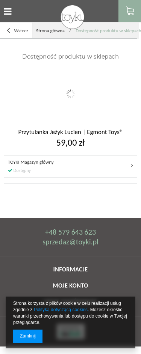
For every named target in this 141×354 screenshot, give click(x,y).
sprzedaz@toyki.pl (70, 241)
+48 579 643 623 (70, 232)
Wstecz (17, 30)
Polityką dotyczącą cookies (61, 309)
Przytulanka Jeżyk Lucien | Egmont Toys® (70, 132)
